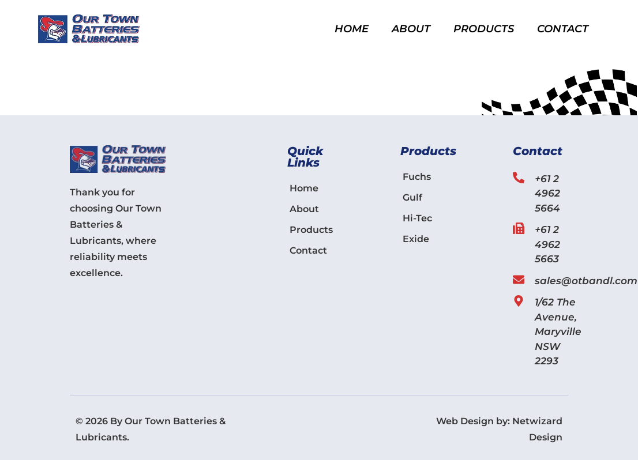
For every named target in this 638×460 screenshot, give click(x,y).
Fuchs (417, 176)
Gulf (412, 197)
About (411, 28)
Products (483, 28)
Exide (416, 238)
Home (352, 28)
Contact (562, 28)
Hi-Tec (417, 218)
